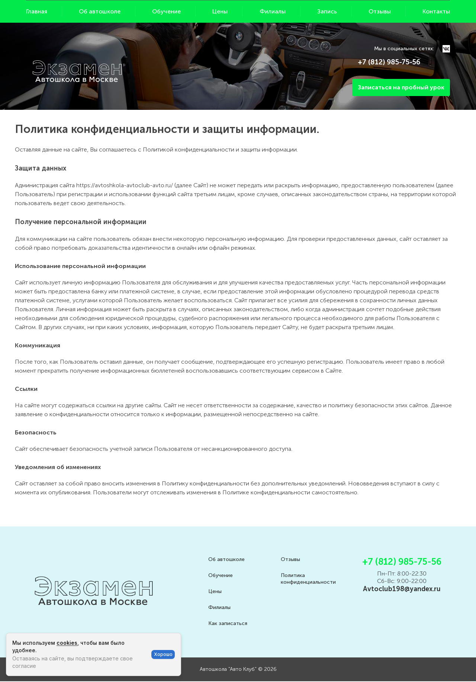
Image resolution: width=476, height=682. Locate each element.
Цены (220, 11)
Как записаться (227, 623)
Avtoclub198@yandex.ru (402, 589)
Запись (327, 11)
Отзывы (380, 11)
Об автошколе (99, 11)
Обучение (166, 11)
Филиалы (273, 11)
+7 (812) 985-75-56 (389, 62)
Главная (36, 11)
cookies (67, 643)
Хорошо (163, 654)
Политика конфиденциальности (308, 578)
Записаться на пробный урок (401, 87)
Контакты (436, 11)
